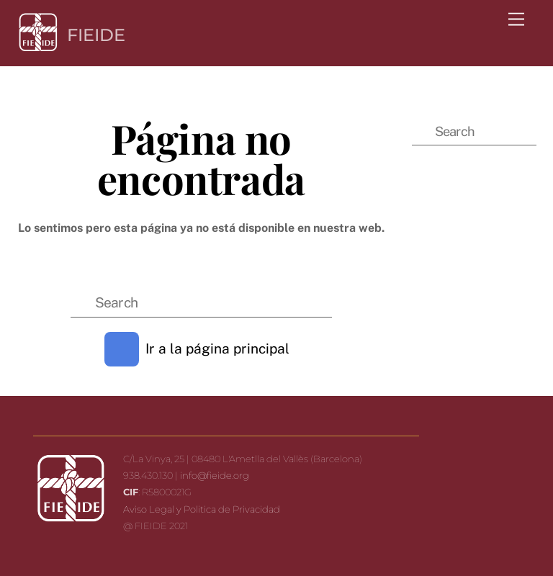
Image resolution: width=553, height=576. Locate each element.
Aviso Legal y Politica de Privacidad (201, 509)
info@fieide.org (214, 475)
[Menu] (516, 20)
